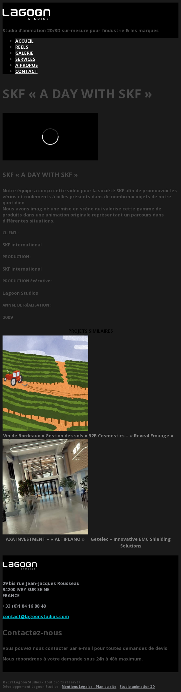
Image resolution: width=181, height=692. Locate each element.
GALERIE (24, 53)
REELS (21, 47)
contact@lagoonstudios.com (36, 616)
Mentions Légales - (79, 686)
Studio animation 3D (137, 686)
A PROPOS (26, 65)
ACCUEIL (24, 41)
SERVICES (25, 59)
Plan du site (106, 686)
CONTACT (26, 71)
